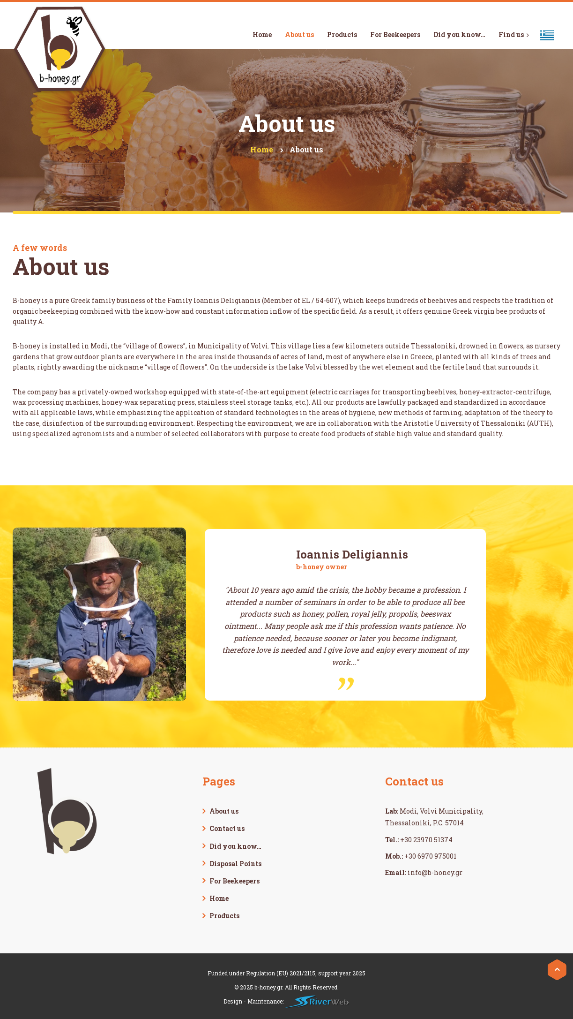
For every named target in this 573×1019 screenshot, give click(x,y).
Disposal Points (235, 863)
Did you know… (235, 846)
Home (219, 898)
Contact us (227, 828)
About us (223, 811)
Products (224, 915)
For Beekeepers (234, 880)
